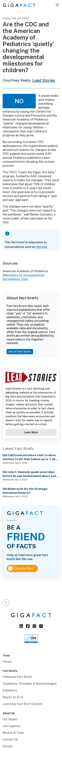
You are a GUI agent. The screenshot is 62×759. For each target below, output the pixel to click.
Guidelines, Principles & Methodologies (30, 683)
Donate (8, 746)
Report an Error (13, 697)
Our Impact (10, 719)
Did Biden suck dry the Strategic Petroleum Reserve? (25, 490)
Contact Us (10, 739)
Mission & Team (13, 732)
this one (41, 247)
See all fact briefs (20, 351)
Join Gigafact (12, 726)
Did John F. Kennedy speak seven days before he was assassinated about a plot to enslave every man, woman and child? (31, 474)
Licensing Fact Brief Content (22, 704)
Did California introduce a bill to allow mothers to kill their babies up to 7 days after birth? (30, 457)
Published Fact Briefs (17, 677)
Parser (7, 661)
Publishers (10, 690)
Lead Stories (43, 80)
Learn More (31, 432)
